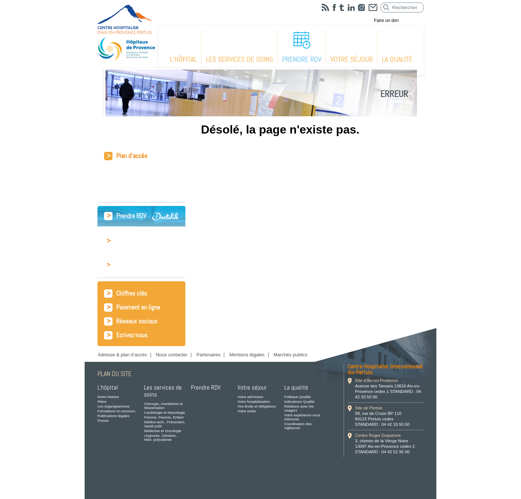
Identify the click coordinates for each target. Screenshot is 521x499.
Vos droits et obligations (256, 406)
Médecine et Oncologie (162, 431)
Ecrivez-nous (125, 335)
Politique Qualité (297, 397)
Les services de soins (239, 59)
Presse (103, 421)
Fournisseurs (339, 20)
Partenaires (208, 354)
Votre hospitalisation (253, 401)
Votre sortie (246, 411)
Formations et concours (116, 411)
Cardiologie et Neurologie (164, 412)
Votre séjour (351, 59)
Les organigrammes (113, 406)
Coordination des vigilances (298, 426)
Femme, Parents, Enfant (163, 417)
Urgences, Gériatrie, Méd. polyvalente (160, 438)
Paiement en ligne (132, 307)
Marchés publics (290, 354)
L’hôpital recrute (296, 20)
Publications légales (113, 416)
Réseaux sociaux (131, 321)
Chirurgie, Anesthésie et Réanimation (163, 406)
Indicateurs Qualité (299, 401)
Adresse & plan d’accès (122, 354)
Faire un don (386, 20)
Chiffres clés (125, 293)
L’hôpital (183, 59)
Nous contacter (171, 354)
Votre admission (250, 397)
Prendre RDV (301, 59)
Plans (102, 401)
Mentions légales (247, 354)
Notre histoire (108, 397)
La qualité (397, 59)
